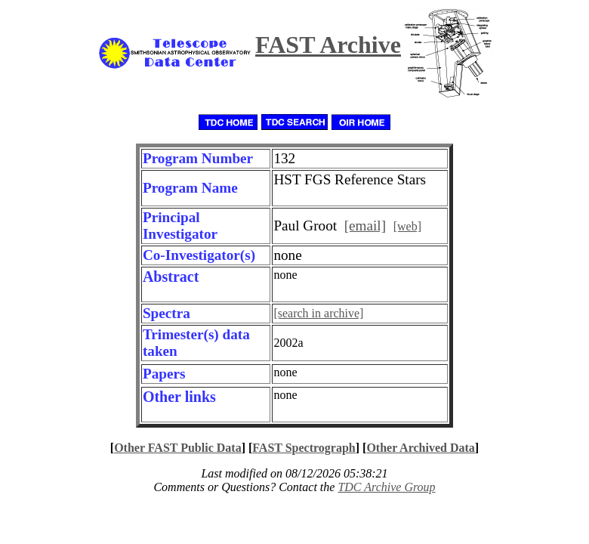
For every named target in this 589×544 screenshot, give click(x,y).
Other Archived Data (420, 447)
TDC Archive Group (386, 487)
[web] (407, 226)
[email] (365, 225)
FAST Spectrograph (303, 447)
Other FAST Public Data (177, 447)
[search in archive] (318, 313)
